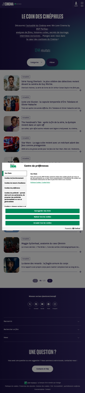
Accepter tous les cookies (42, 223)
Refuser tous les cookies (42, 217)
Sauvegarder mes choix (42, 211)
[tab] (14, 173)
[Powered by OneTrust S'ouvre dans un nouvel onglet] (73, 228)
